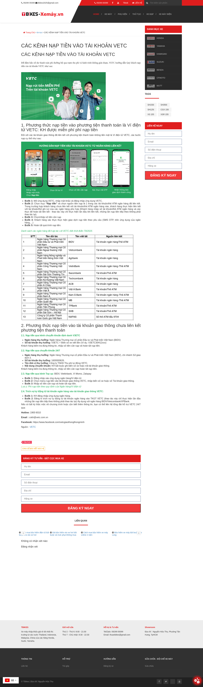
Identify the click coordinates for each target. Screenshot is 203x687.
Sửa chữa (149, 666)
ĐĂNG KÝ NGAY (163, 175)
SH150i (151, 105)
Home (96, 14)
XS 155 (151, 114)
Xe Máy (108, 14)
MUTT (159, 86)
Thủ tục (136, 14)
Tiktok (125, 3)
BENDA (160, 70)
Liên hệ (24, 666)
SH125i (151, 109)
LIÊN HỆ (137, 3)
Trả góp (65, 666)
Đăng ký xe (108, 666)
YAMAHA (161, 46)
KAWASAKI (162, 54)
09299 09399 (101, 3)
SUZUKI (160, 62)
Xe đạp (150, 14)
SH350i (164, 105)
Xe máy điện (165, 14)
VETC (33, 427)
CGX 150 (165, 109)
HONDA (160, 38)
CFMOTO (161, 78)
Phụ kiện (122, 14)
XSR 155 (164, 114)
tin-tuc (27, 442)
